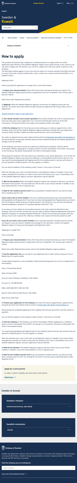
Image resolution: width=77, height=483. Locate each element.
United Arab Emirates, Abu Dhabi (19, 407)
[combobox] (20, 28)
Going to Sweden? (33, 38)
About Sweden (12, 38)
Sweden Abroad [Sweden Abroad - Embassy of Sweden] (38, 3)
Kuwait (22, 38)
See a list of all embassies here (13, 474)
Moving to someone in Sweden (51, 38)
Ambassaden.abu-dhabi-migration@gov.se (60, 137)
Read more (8, 377)
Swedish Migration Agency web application (17, 114)
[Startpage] (3, 37)
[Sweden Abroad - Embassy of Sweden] (10, 3)
